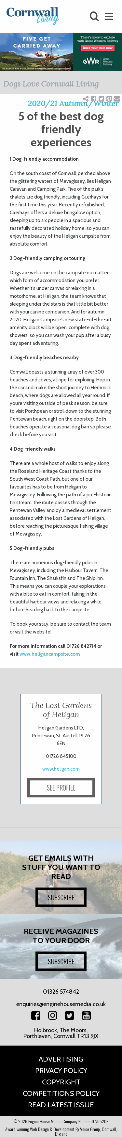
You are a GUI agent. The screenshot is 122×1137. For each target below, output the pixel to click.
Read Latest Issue (61, 1104)
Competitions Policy (61, 1093)
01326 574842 (61, 992)
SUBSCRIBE (61, 897)
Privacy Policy (61, 1070)
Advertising (61, 1059)
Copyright (61, 1082)
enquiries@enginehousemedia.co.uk (61, 1004)
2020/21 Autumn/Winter (73, 103)
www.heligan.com (61, 769)
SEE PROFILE (61, 788)
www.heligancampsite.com (50, 654)
